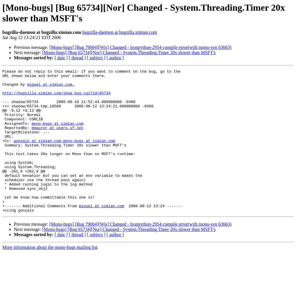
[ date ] (61, 57)
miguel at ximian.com (101, 233)
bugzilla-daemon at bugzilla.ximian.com (119, 32)
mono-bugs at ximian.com (57, 134)
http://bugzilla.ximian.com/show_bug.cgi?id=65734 (56, 98)
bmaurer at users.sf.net (57, 139)
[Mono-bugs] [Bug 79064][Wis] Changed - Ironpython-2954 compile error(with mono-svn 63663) (140, 47)
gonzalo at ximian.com (37, 155)
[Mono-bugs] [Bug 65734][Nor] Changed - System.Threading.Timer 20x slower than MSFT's (129, 52)
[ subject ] (96, 57)
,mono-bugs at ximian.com (88, 155)
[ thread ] (77, 57)
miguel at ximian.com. (51, 87)
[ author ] (115, 57)
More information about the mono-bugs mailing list (50, 275)
